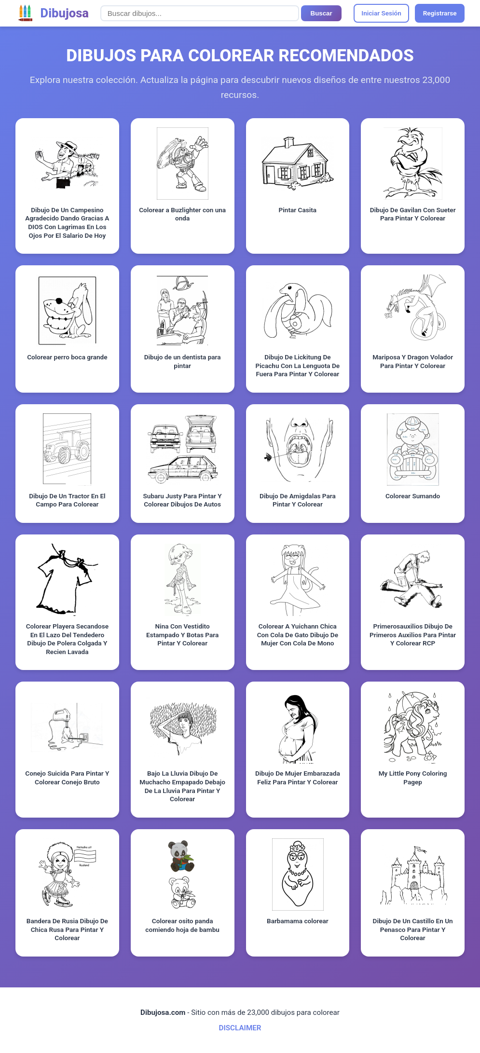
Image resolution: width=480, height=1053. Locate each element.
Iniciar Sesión (381, 13)
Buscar (321, 13)
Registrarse (440, 13)
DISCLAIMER (240, 1028)
